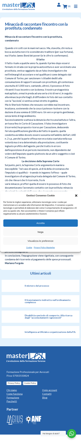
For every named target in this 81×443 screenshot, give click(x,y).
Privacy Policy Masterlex (44, 247)
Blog (44, 397)
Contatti (46, 393)
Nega (41, 232)
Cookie (29, 247)
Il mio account (49, 390)
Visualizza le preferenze (40, 241)
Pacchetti (11, 401)
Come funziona (14, 393)
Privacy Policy (14, 383)
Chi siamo (11, 390)
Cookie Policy (30, 383)
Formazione (12, 397)
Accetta (40, 223)
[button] (76, 195)
